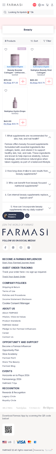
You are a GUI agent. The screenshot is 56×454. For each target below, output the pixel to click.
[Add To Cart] (23, 81)
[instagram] (13, 247)
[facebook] (5, 247)
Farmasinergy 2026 (11, 379)
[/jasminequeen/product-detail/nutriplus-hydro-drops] (15, 103)
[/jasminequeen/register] (18, 262)
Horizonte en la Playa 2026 (15, 375)
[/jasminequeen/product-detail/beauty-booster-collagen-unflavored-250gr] (15, 62)
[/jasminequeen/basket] (47, 4)
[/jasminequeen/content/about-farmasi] (10, 313)
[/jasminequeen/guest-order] (13, 276)
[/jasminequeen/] (14, 4)
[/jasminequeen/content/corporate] (10, 325)
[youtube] (21, 247)
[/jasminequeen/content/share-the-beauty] (11, 362)
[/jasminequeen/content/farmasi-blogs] (8, 366)
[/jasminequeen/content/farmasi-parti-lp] (9, 358)
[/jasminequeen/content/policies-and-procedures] (14, 295)
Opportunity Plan (10, 350)
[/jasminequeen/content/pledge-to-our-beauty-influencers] (19, 329)
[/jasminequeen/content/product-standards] (11, 321)
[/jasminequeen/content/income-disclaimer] (17, 299)
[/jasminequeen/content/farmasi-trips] (9, 383)
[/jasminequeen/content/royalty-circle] (9, 400)
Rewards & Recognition (14, 392)
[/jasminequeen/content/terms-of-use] (8, 291)
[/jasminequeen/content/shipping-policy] (11, 287)
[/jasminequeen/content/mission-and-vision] (14, 317)
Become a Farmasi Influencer (16, 346)
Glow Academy (9, 354)
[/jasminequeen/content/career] (5, 333)
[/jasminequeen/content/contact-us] (7, 337)
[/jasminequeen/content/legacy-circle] (9, 396)
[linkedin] (29, 247)
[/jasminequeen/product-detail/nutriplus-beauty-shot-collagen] (41, 62)
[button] (7, 442)
